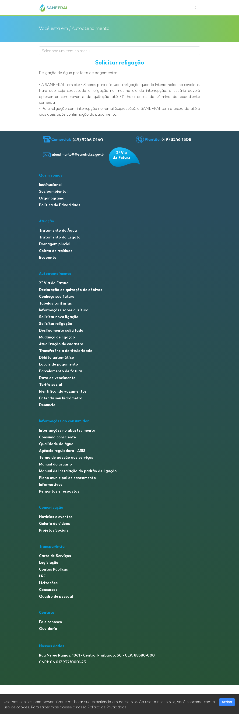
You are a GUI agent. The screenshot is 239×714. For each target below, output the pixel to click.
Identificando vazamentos (63, 391)
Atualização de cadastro (61, 344)
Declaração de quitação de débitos (70, 290)
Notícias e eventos (56, 517)
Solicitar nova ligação (58, 317)
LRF (42, 576)
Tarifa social (50, 384)
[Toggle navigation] (195, 7)
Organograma (51, 198)
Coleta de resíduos (55, 251)
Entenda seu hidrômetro (60, 398)
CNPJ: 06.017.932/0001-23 (62, 662)
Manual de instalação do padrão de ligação (78, 471)
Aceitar (227, 702)
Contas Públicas (53, 569)
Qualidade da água (56, 444)
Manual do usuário (55, 464)
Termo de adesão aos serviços (66, 457)
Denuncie (47, 405)
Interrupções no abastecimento (67, 430)
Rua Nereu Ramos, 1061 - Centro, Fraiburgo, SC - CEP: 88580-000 (97, 655)
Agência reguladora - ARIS (62, 450)
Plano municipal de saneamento (67, 478)
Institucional (50, 184)
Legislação (48, 562)
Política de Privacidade (60, 205)
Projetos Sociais (53, 530)
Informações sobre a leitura (63, 310)
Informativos (51, 484)
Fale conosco (50, 622)
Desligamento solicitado (61, 330)
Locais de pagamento (58, 364)
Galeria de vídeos (54, 523)
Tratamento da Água (58, 230)
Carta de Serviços (55, 556)
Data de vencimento (57, 378)
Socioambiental (53, 191)
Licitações (48, 583)
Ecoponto (47, 257)
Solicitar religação (55, 323)
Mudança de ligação (57, 337)
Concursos (48, 589)
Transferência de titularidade (65, 350)
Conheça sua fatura (56, 296)
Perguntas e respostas (59, 491)
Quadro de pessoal (56, 596)
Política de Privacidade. (107, 707)
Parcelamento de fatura (60, 371)
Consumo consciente (57, 437)
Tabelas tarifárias (55, 303)
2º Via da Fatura (54, 283)
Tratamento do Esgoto (60, 237)
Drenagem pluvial (54, 244)
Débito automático (56, 357)
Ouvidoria (48, 628)
